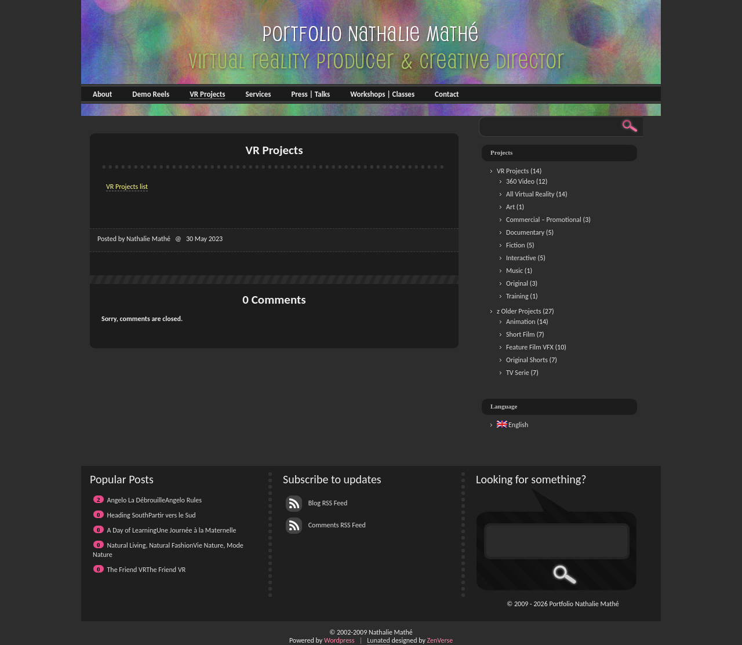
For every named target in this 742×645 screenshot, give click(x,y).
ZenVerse (440, 640)
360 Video (520, 181)
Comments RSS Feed (326, 525)
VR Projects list (127, 187)
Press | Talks (310, 94)
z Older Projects (519, 311)
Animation (521, 322)
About (102, 94)
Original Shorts (527, 360)
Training (517, 296)
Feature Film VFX (530, 347)
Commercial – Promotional (543, 220)
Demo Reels (150, 94)
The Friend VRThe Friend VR (146, 570)
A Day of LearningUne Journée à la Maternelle (172, 530)
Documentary (525, 232)
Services (258, 94)
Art (510, 207)
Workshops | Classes (382, 94)
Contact (447, 94)
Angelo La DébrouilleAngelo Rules (154, 500)
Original (517, 283)
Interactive (521, 258)
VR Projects (207, 94)
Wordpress (339, 640)
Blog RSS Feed (316, 503)
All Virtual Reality (530, 194)
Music (514, 271)
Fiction (515, 245)
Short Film (520, 334)
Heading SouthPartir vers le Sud (151, 515)
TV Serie (517, 373)
